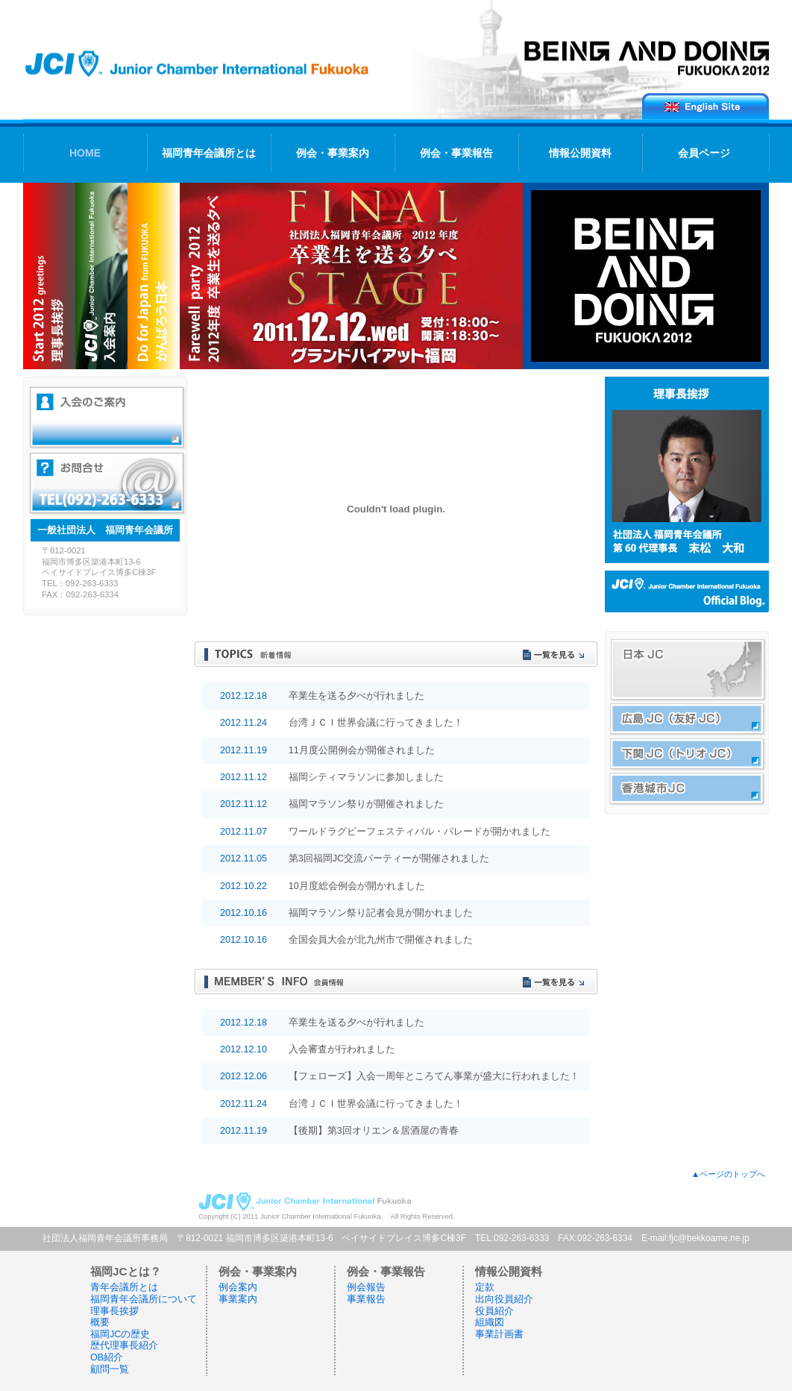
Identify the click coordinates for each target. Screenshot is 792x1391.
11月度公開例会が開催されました (362, 750)
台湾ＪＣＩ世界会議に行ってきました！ (376, 723)
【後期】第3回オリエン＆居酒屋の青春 (374, 1130)
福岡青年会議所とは (209, 153)
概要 (100, 1322)
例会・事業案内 (332, 153)
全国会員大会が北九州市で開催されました (381, 940)
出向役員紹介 (504, 1299)
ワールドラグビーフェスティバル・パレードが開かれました (419, 831)
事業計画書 (499, 1334)
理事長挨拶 (114, 1311)
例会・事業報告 (456, 153)
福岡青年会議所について (143, 1299)
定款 (484, 1287)
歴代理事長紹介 (124, 1345)
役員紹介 (494, 1311)
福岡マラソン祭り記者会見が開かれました (381, 913)
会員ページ (704, 153)
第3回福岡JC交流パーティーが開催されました (389, 858)
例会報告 (366, 1287)
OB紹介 (106, 1357)
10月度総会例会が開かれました (357, 886)
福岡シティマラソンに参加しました (366, 777)
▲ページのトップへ (728, 1173)
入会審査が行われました (342, 1049)
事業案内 (238, 1299)
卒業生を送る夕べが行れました (356, 696)
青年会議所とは (124, 1287)
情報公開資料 (580, 153)
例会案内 (238, 1287)
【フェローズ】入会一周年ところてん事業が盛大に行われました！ (434, 1076)
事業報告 (366, 1299)
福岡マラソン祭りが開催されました (366, 804)
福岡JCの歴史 (120, 1334)
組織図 (489, 1322)
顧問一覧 (109, 1369)
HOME (85, 153)
